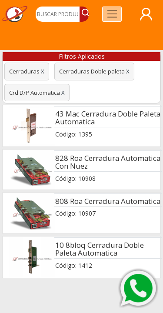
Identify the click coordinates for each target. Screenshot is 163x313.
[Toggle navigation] (112, 14)
